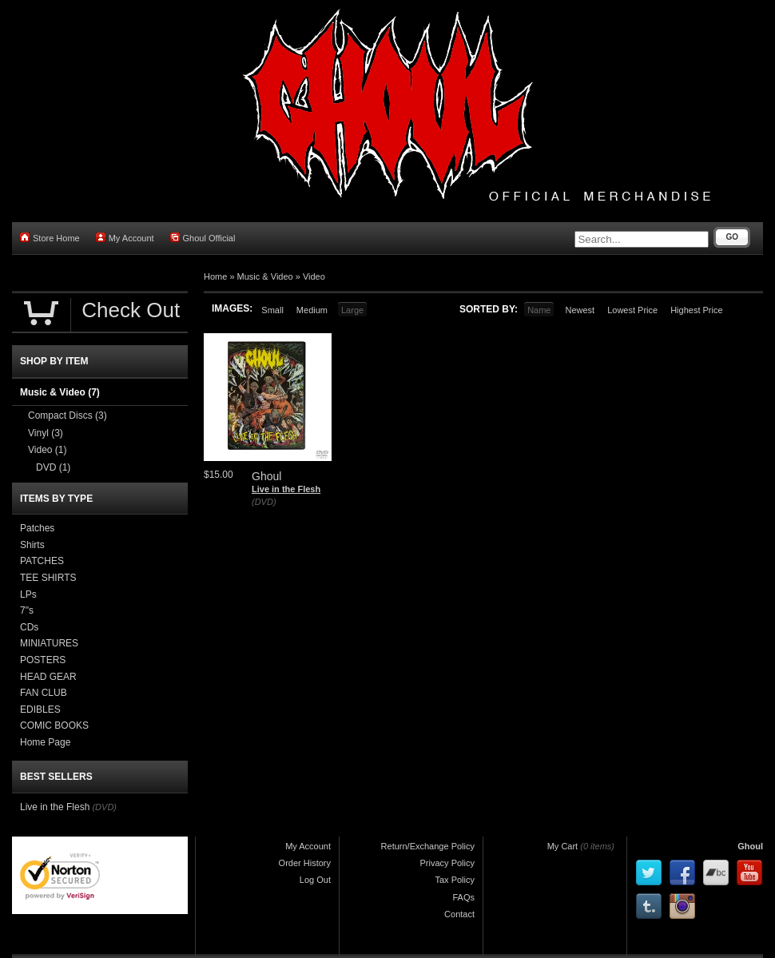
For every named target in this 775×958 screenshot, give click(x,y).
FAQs (463, 897)
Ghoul (750, 846)
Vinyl (45, 433)
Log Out (315, 879)
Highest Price (696, 310)
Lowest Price (632, 310)
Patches (37, 528)
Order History (305, 863)
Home (215, 276)
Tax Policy (455, 879)
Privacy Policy (447, 863)
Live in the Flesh (286, 489)
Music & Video (265, 276)
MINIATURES (49, 643)
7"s (27, 610)
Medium (312, 310)
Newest (579, 310)
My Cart (562, 846)
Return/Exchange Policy (428, 846)
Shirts (32, 545)
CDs (29, 627)
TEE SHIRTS (48, 577)
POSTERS (43, 660)
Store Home (50, 238)
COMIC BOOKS (54, 725)
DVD (53, 467)
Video (314, 276)
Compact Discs (67, 415)
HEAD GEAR (48, 676)
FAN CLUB (43, 692)
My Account (125, 238)
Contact (459, 914)
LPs (28, 594)
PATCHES (42, 560)
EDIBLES (40, 709)
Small (272, 310)
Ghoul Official (203, 238)
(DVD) (264, 502)
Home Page (45, 742)
